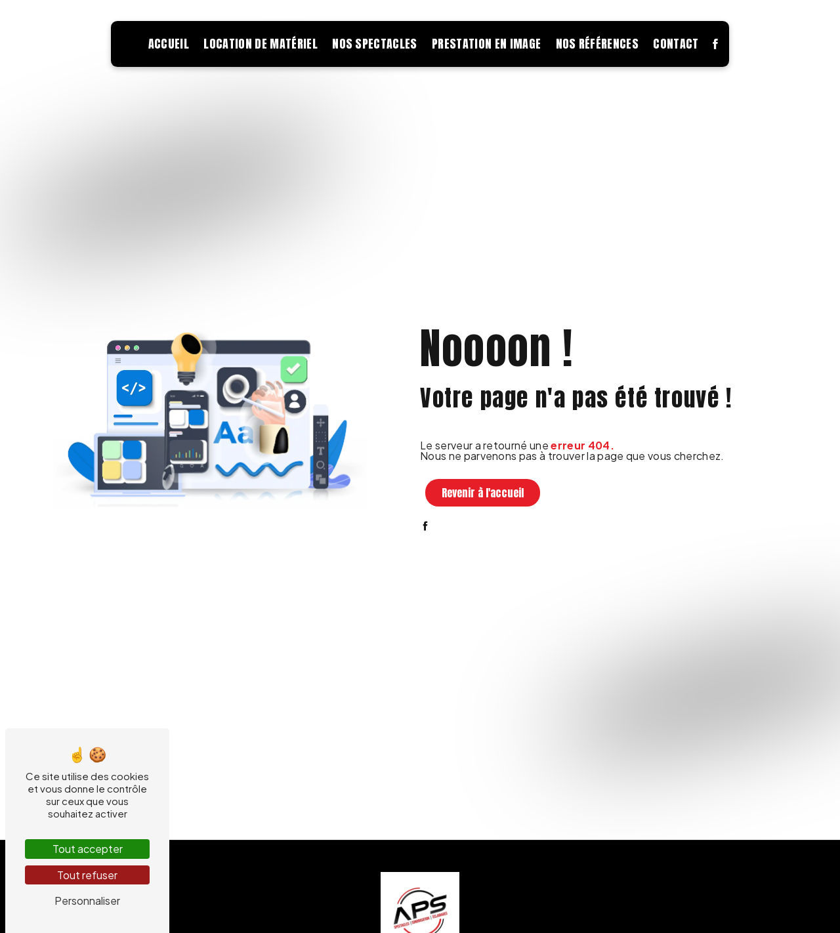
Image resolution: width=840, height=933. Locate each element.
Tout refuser (87, 875)
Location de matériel (260, 43)
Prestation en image (486, 43)
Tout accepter (87, 849)
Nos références (597, 43)
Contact (675, 43)
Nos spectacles (374, 43)
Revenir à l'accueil (483, 493)
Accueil (168, 43)
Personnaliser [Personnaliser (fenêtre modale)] (87, 900)
